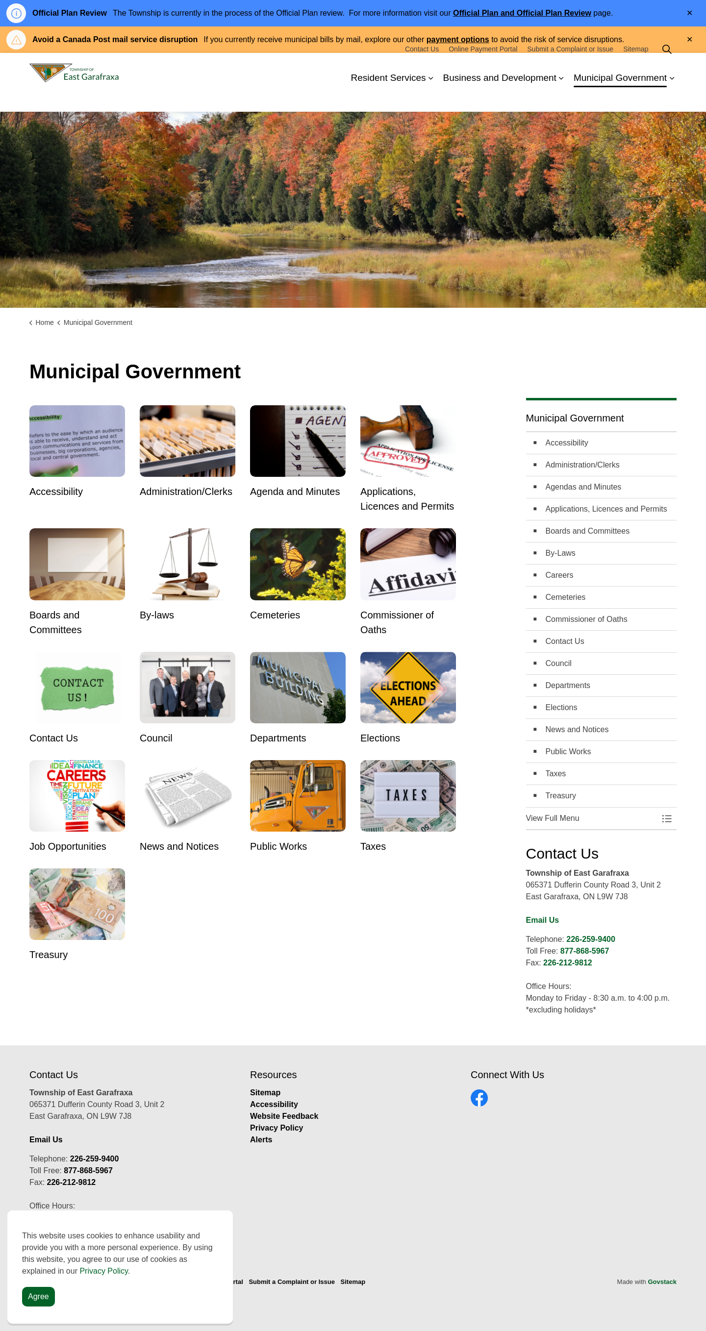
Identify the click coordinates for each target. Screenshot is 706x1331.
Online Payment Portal (483, 68)
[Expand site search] (667, 67)
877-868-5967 (584, 951)
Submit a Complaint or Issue (570, 68)
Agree (38, 1296)
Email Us (542, 920)
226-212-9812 (567, 963)
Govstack (662, 1281)
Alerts (261, 1139)
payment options (458, 39)
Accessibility (274, 1104)
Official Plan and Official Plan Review (522, 13)
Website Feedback (284, 1116)
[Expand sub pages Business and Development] (561, 97)
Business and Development (499, 97)
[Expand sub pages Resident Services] (431, 97)
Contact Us (422, 68)
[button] (591, 818)
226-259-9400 (590, 939)
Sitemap (635, 68)
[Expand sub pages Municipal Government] (672, 97)
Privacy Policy (276, 1128)
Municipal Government (620, 97)
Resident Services (388, 97)
